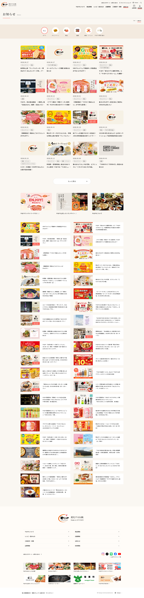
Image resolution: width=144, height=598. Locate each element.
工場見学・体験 (116, 7)
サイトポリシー (49, 593)
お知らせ (125, 7)
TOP (134, 20)
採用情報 (140, 8)
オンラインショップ (126, 2)
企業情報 (134, 8)
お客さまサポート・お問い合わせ (109, 2)
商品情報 (89, 7)
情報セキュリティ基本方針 (38, 593)
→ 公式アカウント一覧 (115, 557)
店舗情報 (108, 7)
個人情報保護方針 (26, 593)
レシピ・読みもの (99, 7)
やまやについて (80, 7)
